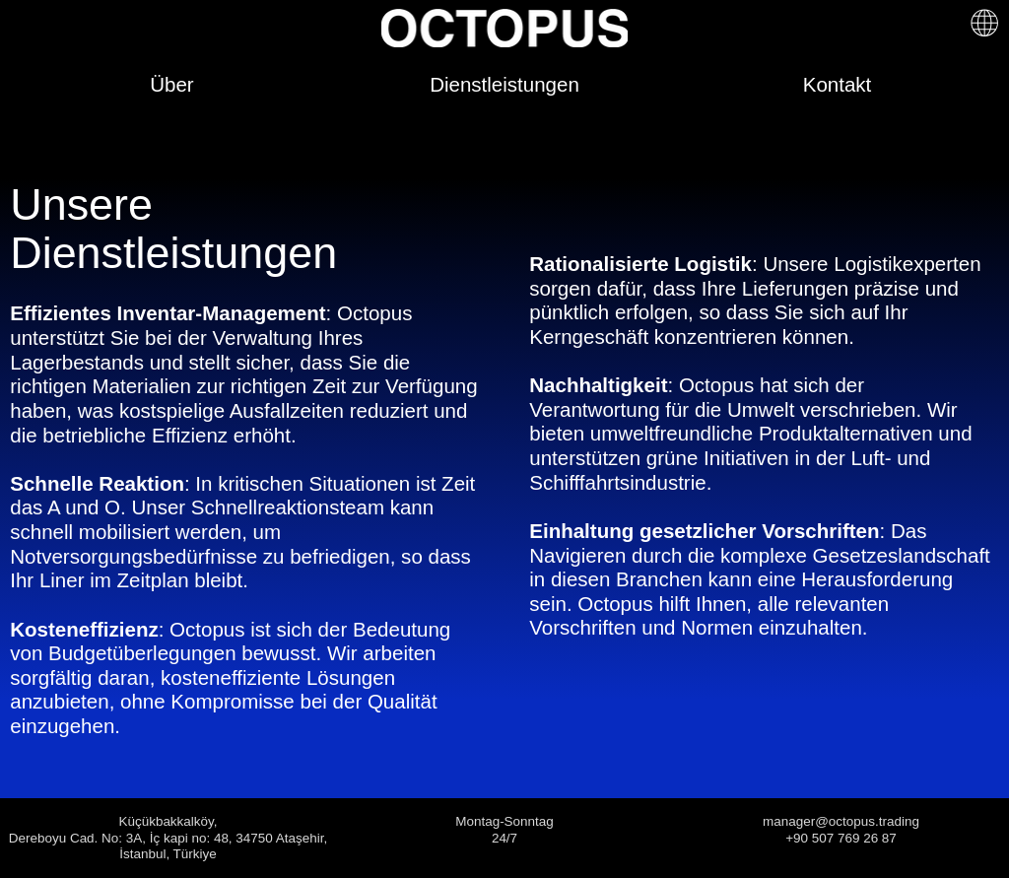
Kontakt (837, 84)
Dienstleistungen (504, 84)
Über (171, 84)
